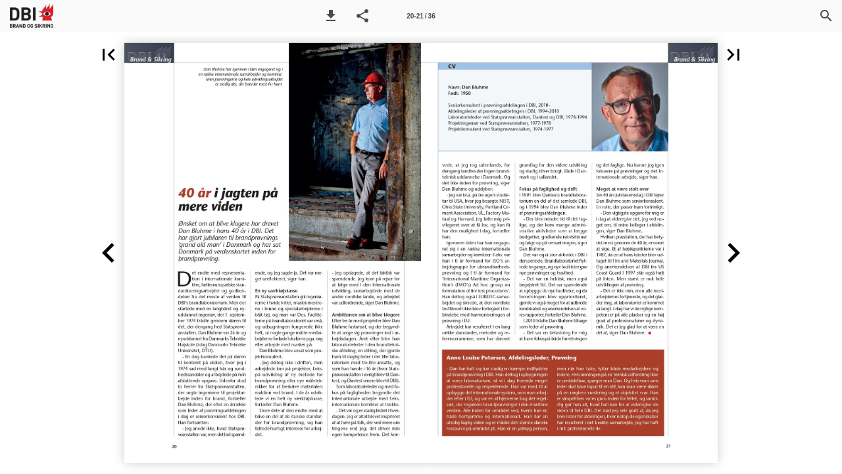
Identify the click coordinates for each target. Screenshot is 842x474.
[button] (331, 16)
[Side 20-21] (421, 16)
